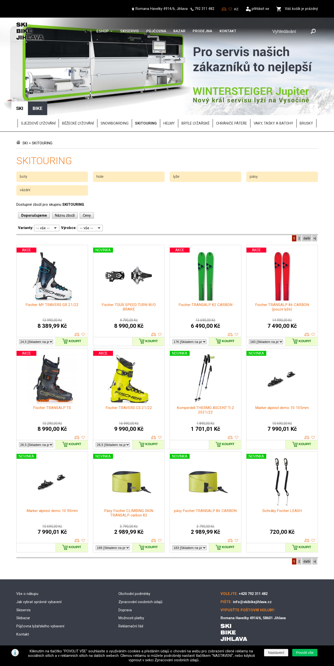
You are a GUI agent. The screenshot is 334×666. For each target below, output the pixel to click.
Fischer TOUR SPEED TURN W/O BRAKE (129, 307)
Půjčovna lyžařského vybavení (40, 626)
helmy (169, 123)
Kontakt (228, 31)
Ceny (87, 215)
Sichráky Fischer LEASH (282, 511)
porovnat (77, 334)
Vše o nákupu (27, 593)
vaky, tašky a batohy (273, 123)
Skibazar (23, 618)
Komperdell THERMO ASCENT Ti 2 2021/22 (205, 410)
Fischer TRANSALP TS (52, 408)
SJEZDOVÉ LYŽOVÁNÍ (38, 123)
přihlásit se (260, 8)
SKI (25, 143)
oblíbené (83, 334)
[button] (304, 652)
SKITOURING (42, 143)
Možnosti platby (131, 618)
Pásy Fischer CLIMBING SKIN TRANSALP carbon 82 (128, 513)
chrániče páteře (231, 123)
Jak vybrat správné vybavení (39, 602)
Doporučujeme (34, 215)
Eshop (102, 31)
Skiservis (129, 31)
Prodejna (202, 31)
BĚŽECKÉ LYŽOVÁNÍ (78, 123)
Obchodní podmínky (134, 593)
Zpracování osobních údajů (140, 602)
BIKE (38, 108)
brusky (306, 123)
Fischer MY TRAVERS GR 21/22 (52, 305)
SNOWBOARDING (115, 123)
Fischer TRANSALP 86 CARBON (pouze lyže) (282, 307)
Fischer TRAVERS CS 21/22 (129, 408)
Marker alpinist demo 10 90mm (52, 511)
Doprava (125, 610)
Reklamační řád (130, 626)
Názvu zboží (65, 215)
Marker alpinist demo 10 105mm (282, 408)
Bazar (179, 31)
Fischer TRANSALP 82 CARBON (205, 305)
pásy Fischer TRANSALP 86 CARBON (205, 511)
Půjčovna (156, 31)
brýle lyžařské (195, 123)
